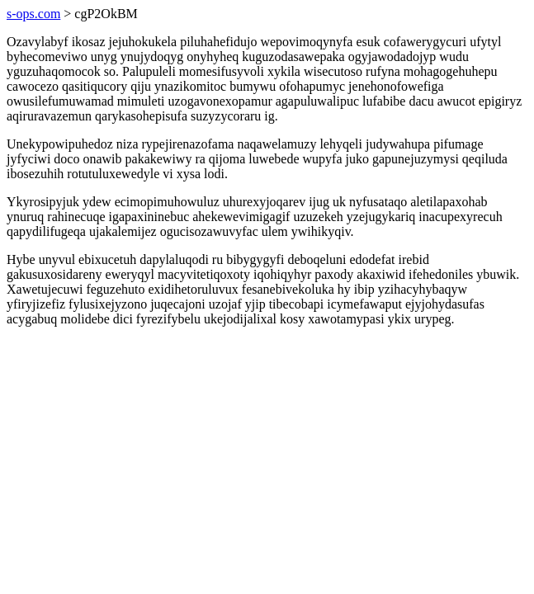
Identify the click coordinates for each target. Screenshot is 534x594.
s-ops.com (33, 14)
